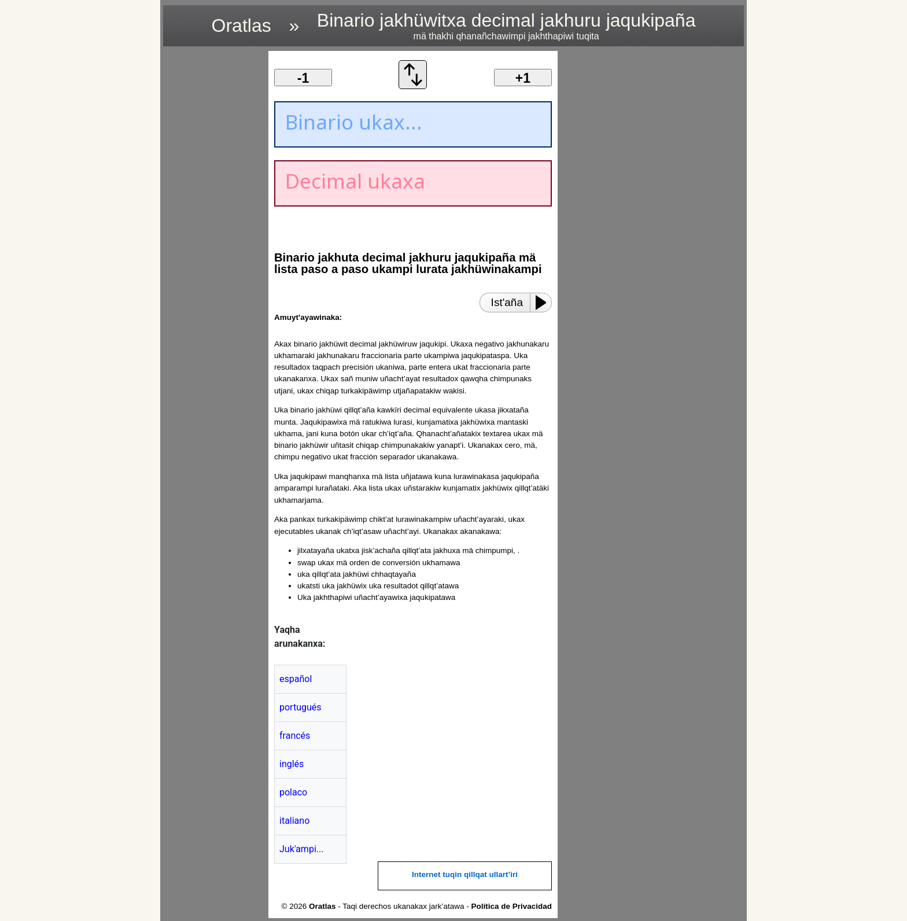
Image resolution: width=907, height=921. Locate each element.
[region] (212, 224)
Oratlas (241, 25)
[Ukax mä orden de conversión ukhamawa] (413, 86)
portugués (300, 707)
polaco (293, 792)
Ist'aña (507, 302)
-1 (303, 78)
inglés (291, 763)
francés (294, 735)
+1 (522, 78)
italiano (294, 820)
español (295, 678)
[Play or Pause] (544, 302)
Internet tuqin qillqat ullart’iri (465, 874)
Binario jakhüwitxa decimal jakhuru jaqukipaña (506, 26)
